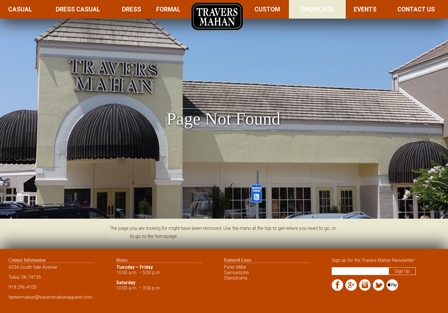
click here (119, 236)
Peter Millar (235, 267)
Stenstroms (235, 278)
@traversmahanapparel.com (64, 297)
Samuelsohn (236, 272)
